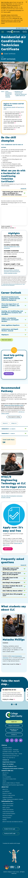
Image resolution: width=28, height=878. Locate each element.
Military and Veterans (8, 809)
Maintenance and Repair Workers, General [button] (13, 330)
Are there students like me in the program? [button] (14, 586)
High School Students (8, 803)
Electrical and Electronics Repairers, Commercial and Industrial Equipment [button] (13, 298)
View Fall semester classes (12, 117)
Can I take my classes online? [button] (14, 591)
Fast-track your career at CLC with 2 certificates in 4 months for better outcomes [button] (14, 193)
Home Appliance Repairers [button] (13, 325)
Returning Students (7, 815)
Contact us (14, 734)
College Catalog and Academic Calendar (13, 799)
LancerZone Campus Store (9, 779)
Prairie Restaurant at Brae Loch (11, 755)
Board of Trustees (7, 793)
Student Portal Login (21, 28)
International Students (8, 811)
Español (4, 819)
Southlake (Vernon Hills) (7, 7)
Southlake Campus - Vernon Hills (11, 751)
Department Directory (9, 762)
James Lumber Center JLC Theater (11, 783)
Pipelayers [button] (13, 334)
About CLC (5, 789)
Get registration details (9, 107)
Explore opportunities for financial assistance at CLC (12, 284)
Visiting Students (7, 817)
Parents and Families (8, 805)
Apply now (14, 721)
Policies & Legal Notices (9, 795)
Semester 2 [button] (8, 433)
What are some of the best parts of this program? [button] (14, 573)
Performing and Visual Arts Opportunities (13, 785)
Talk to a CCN (8, 373)
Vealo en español (5, 226)
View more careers (6, 339)
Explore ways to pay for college (11, 664)
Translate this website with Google (11, 843)
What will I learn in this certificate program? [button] (14, 569)
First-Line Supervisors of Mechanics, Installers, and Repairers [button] (13, 305)
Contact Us (6, 759)
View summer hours (9, 129)
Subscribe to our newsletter (14, 730)
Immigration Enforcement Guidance (13, 768)
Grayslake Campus (7, 747)
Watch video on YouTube (7, 227)
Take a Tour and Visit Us (9, 757)
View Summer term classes (12, 113)
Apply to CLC (7, 548)
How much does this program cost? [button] (14, 594)
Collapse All (13, 423)
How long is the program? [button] (14, 582)
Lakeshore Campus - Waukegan (10, 749)
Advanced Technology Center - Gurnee (12, 753)
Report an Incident (8, 764)
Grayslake (3, 5)
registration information (15, 10)
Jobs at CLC (6, 773)
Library (4, 781)
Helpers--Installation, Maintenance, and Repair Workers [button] (13, 319)
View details (10, 123)
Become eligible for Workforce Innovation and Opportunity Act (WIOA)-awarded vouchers (12, 271)
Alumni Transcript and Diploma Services (13, 821)
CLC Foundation (7, 777)
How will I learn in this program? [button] (14, 578)
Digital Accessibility (7, 797)
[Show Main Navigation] (2, 31)
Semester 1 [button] (8, 429)
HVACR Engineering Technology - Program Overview (8, 94)
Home (2, 91)
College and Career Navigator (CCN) (13, 405)
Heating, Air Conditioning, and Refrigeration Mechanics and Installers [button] (13, 312)
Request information (14, 725)
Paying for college (8, 699)
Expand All (5, 423)
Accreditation (6, 791)
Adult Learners (6, 807)
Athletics (5, 775)
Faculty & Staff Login (9, 833)
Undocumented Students (9, 813)
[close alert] (26, 2)
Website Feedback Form (10, 766)
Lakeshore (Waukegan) (12, 5)
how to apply (7, 12)
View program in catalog (14, 416)
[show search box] (26, 31)
